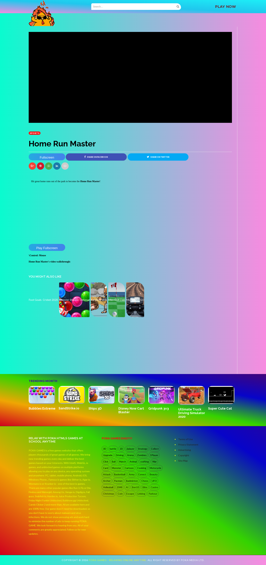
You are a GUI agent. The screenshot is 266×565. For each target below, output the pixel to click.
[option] (44, 398)
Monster (116, 467)
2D (121, 448)
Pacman (118, 480)
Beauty (154, 474)
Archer (107, 480)
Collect (155, 448)
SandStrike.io (69, 408)
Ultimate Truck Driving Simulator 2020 (191, 412)
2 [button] (134, 423)
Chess (144, 480)
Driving (120, 455)
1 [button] (131, 423)
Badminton (132, 480)
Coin (120, 493)
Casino (154, 487)
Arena (130, 455)
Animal (133, 461)
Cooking (141, 467)
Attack (107, 474)
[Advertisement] (55, 364)
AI (127, 487)
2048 (119, 487)
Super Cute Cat (220, 408)
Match (122, 461)
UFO (154, 480)
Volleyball (108, 487)
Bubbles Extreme (42, 408)
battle (113, 448)
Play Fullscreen (47, 248)
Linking (141, 493)
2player (130, 448)
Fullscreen (47, 157)
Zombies (142, 455)
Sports (34, 133)
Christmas (108, 493)
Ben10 (135, 487)
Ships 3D (95, 408)
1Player (154, 455)
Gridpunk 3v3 (158, 408)
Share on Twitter (158, 157)
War (154, 461)
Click (105, 461)
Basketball (119, 474)
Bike (145, 487)
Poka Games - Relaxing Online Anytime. (118, 560)
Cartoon (129, 467)
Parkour (153, 493)
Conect (142, 474)
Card (105, 467)
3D (104, 448)
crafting (144, 461)
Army (132, 474)
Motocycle (155, 467)
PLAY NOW (225, 7)
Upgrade (107, 455)
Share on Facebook (96, 157)
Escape (130, 493)
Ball (114, 461)
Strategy (142, 448)
